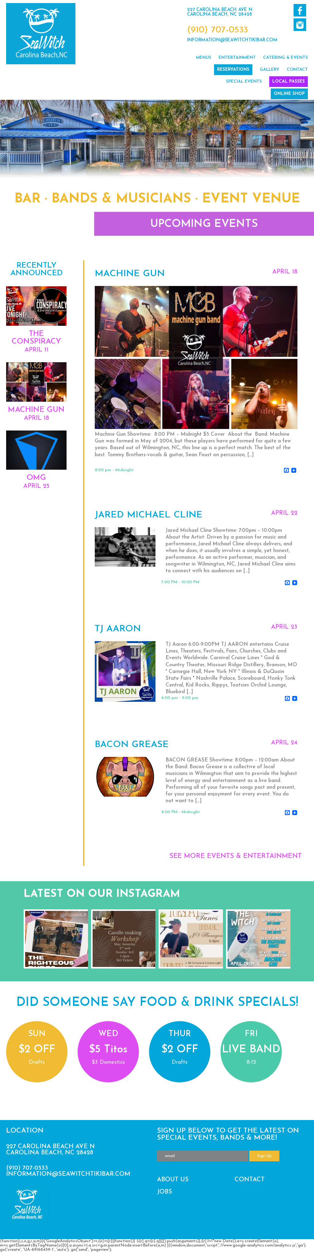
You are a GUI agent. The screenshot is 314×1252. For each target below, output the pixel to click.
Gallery (269, 69)
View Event (195, 369)
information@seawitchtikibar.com (232, 40)
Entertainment (237, 57)
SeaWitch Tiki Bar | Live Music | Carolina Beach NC (40, 33)
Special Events (244, 81)
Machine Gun (36, 410)
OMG (36, 478)
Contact (297, 69)
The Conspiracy (36, 337)
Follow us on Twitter (300, 24)
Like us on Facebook (300, 10)
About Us (173, 1180)
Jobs (164, 1192)
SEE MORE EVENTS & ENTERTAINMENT (235, 856)
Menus (203, 57)
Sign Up (264, 1156)
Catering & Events (285, 57)
